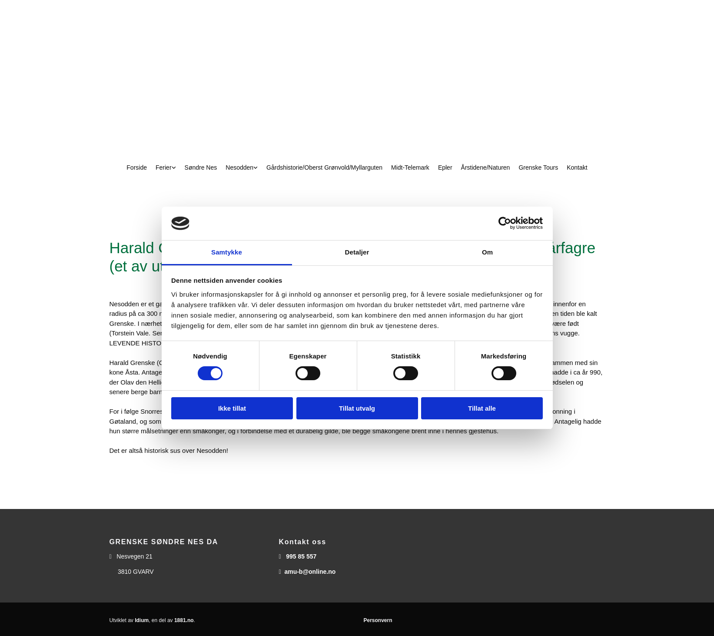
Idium (142, 620)
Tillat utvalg (357, 408)
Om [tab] (487, 252)
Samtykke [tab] (226, 252)
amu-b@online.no (309, 571)
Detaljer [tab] (357, 252)
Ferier (164, 167)
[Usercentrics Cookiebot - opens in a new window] (505, 223)
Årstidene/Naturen (485, 167)
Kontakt (577, 167)
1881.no (184, 620)
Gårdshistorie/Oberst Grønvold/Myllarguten (324, 167)
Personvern (378, 620)
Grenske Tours (538, 167)
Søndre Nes (201, 167)
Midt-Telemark (410, 167)
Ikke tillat (232, 408)
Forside (136, 167)
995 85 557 (301, 556)
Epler (445, 167)
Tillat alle (482, 408)
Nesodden (239, 167)
